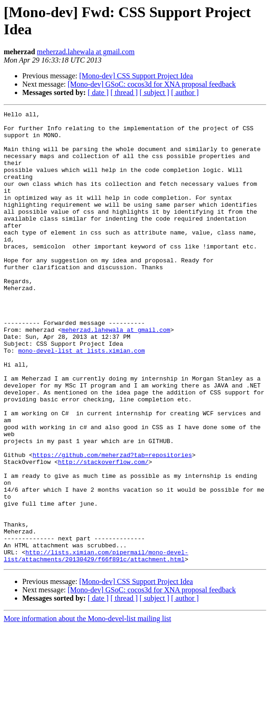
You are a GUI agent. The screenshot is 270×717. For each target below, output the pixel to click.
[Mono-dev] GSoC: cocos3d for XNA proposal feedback (152, 84)
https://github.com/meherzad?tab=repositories (112, 524)
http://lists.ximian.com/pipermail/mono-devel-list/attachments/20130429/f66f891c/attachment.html (96, 645)
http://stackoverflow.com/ (103, 532)
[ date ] (98, 92)
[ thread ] (124, 92)
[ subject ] (154, 92)
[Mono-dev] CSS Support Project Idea (136, 76)
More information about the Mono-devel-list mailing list (87, 709)
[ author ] (185, 92)
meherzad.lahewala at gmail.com (86, 52)
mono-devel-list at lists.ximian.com (81, 399)
